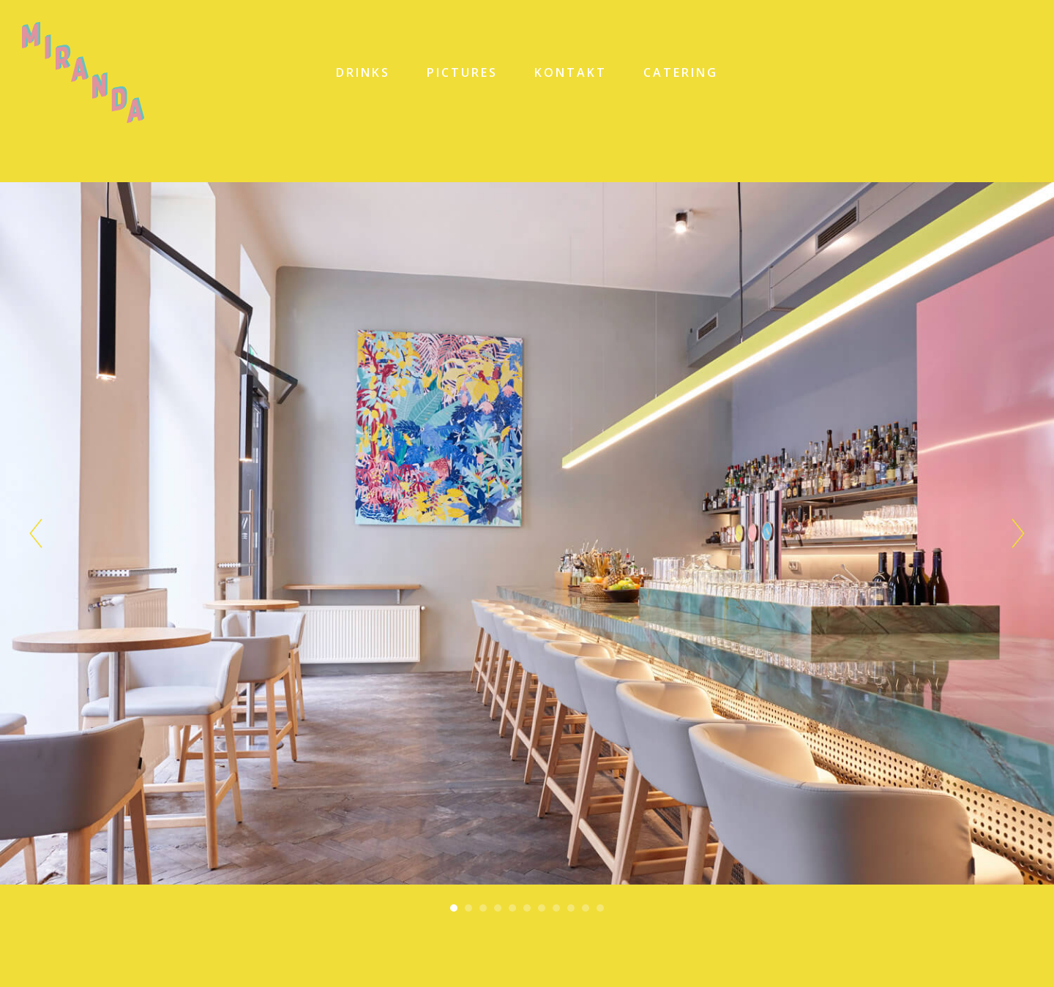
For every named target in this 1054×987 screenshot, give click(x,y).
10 (585, 908)
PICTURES (462, 72)
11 (600, 908)
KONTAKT (570, 72)
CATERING (680, 72)
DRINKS (363, 72)
